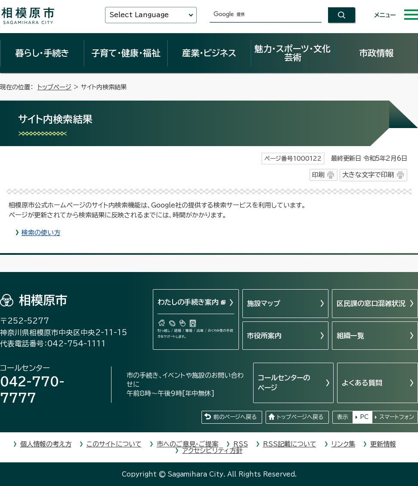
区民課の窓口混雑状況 (371, 303)
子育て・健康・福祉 (125, 53)
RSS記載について (289, 444)
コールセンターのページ (284, 382)
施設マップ (263, 303)
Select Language (139, 15)
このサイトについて (114, 444)
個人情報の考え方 (45, 444)
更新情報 (383, 444)
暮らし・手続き (42, 53)
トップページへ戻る (300, 417)
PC (364, 417)
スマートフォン (396, 417)
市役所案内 (264, 335)
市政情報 (376, 53)
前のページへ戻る (235, 417)
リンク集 (343, 444)
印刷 (318, 174)
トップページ (54, 87)
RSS (240, 444)
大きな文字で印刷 (368, 174)
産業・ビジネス (209, 53)
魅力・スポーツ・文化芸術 (292, 52)
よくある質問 (362, 382)
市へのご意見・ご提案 (187, 444)
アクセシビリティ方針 (212, 450)
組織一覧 (350, 335)
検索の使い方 (41, 232)
